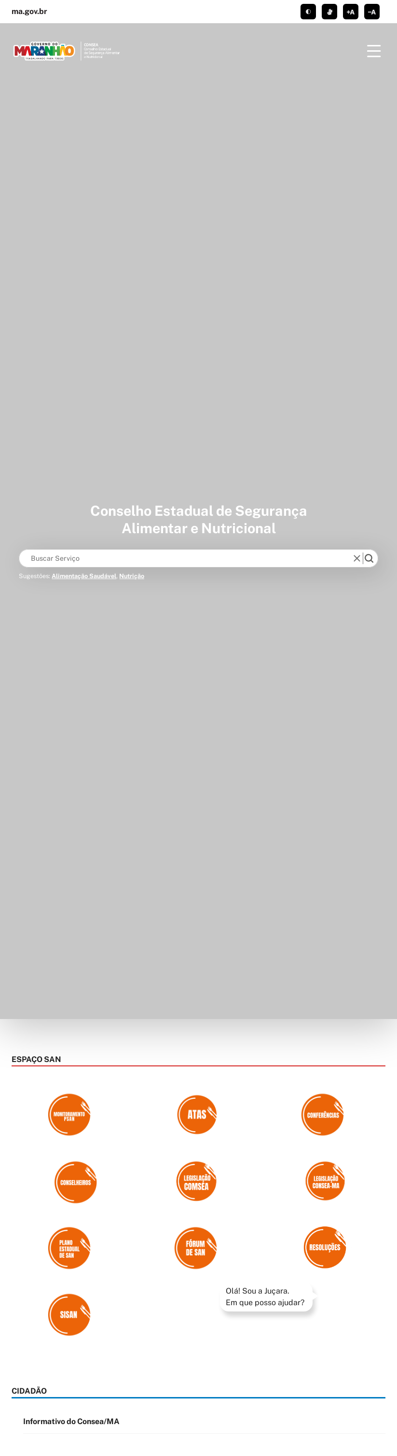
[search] (369, 558)
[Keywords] (188, 558)
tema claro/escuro (308, 11)
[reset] (357, 558)
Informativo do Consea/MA (71, 1421)
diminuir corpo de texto (372, 11)
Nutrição (131, 576)
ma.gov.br (29, 11)
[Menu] (373, 51)
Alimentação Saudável (84, 576)
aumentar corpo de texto (350, 11)
